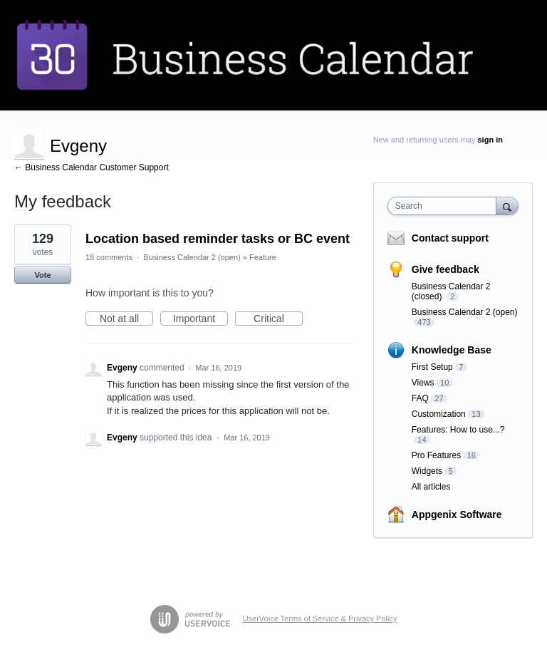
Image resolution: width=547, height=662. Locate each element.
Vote (42, 275)
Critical (278, 319)
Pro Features (436, 455)
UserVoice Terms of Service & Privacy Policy (320, 618)
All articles (431, 487)
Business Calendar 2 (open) (191, 257)
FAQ (420, 398)
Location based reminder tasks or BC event (217, 239)
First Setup (432, 367)
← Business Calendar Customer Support (91, 167)
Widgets (427, 471)
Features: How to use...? (458, 430)
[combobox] (445, 206)
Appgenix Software (457, 514)
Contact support (450, 238)
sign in (490, 139)
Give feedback (445, 269)
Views (423, 383)
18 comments (108, 257)
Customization (439, 414)
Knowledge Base (451, 350)
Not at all (126, 319)
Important (200, 319)
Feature (262, 257)
